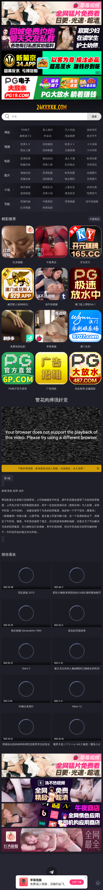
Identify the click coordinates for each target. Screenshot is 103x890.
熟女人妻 (25, 150)
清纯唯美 (48, 179)
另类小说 (48, 193)
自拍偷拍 (48, 144)
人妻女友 (70, 187)
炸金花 (47, 135)
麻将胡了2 (25, 135)
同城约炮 (25, 201)
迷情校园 (25, 193)
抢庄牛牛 (92, 135)
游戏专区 (92, 129)
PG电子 (25, 129)
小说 (7, 190)
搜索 (94, 116)
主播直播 (70, 150)
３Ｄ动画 (92, 144)
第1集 (7, 478)
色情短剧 (48, 207)
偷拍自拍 (48, 158)
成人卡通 (70, 158)
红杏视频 (25, 207)
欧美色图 (70, 172)
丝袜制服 (48, 150)
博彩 (7, 132)
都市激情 (25, 187)
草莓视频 (70, 201)
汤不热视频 (92, 201)
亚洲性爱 (25, 158)
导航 (7, 204)
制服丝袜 (25, 164)
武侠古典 (92, 187)
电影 (7, 161)
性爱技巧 (92, 193)
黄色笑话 (70, 193)
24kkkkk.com (52, 107)
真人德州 (48, 129)
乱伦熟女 (70, 164)
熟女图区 (70, 179)
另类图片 (92, 179)
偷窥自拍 (25, 172)
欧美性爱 (92, 158)
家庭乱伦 (48, 187)
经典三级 (48, 164)
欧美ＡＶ (70, 144)
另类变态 (92, 164)
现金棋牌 (70, 135)
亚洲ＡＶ (25, 144)
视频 (7, 147)
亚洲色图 (48, 172)
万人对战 (70, 129)
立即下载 (77, 882)
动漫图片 (92, 172)
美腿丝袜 (25, 179)
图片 (7, 175)
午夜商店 (48, 201)
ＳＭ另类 (92, 150)
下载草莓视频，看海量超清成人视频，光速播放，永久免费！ (59, 468)
